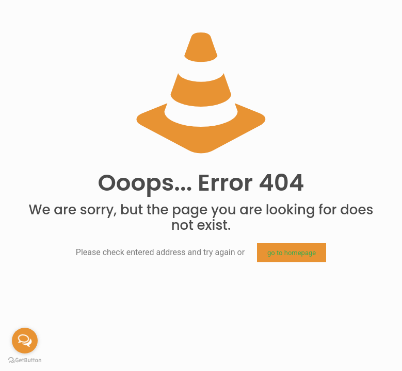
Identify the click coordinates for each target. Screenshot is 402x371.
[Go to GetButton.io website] (24, 360)
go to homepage (291, 253)
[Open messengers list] (25, 340)
